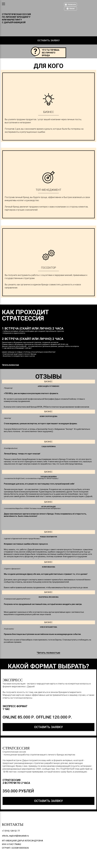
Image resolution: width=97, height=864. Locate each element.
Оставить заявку (48, 40)
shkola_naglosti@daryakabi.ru (15, 836)
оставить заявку (48, 727)
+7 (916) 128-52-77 (11, 831)
